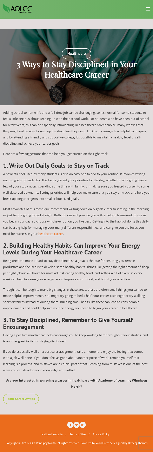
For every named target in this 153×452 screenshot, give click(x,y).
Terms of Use (78, 434)
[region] (76, 67)
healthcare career (50, 234)
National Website (51, 434)
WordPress (102, 443)
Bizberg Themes (137, 443)
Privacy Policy (101, 434)
